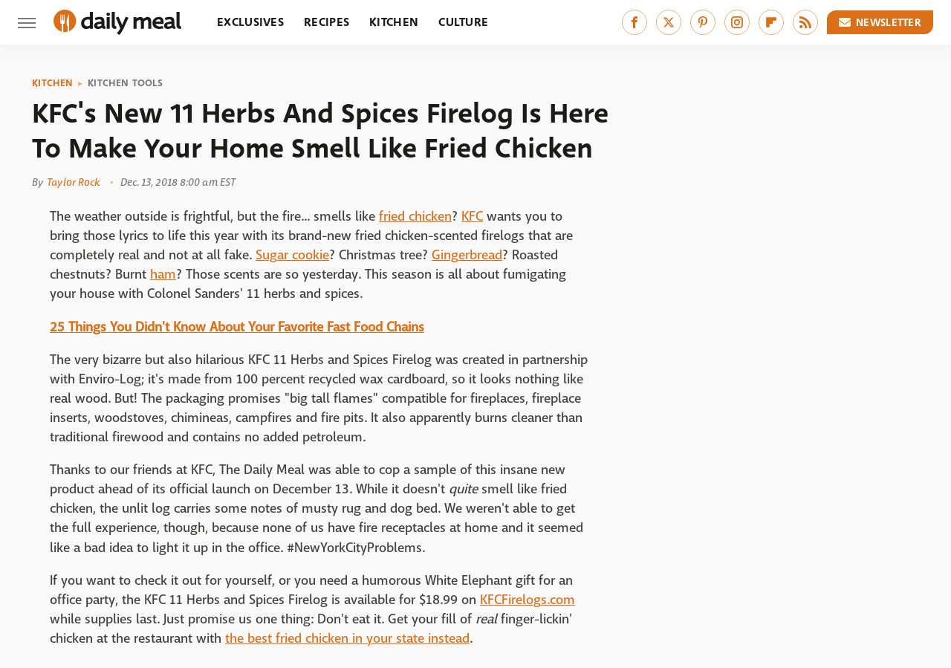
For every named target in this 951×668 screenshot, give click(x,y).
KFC (472, 216)
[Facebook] (634, 22)
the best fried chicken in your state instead (347, 638)
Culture (463, 21)
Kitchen (393, 21)
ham (163, 274)
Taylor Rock (73, 182)
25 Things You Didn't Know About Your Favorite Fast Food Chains (237, 327)
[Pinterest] (702, 22)
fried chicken (415, 216)
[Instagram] (737, 22)
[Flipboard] (771, 22)
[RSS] (805, 22)
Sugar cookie (292, 255)
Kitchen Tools (125, 83)
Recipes (326, 21)
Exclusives (250, 21)
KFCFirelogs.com (527, 600)
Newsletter (880, 22)
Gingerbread (467, 255)
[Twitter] (668, 22)
